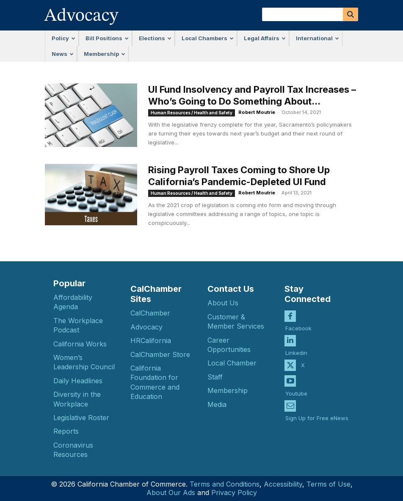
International (317, 38)
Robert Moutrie (256, 112)
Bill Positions (107, 38)
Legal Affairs (265, 38)
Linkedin (296, 347)
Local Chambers (208, 38)
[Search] (350, 14)
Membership (104, 53)
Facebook (298, 322)
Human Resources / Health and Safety (191, 112)
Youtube (296, 388)
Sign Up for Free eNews (316, 412)
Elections (155, 38)
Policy (63, 38)
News (63, 53)
